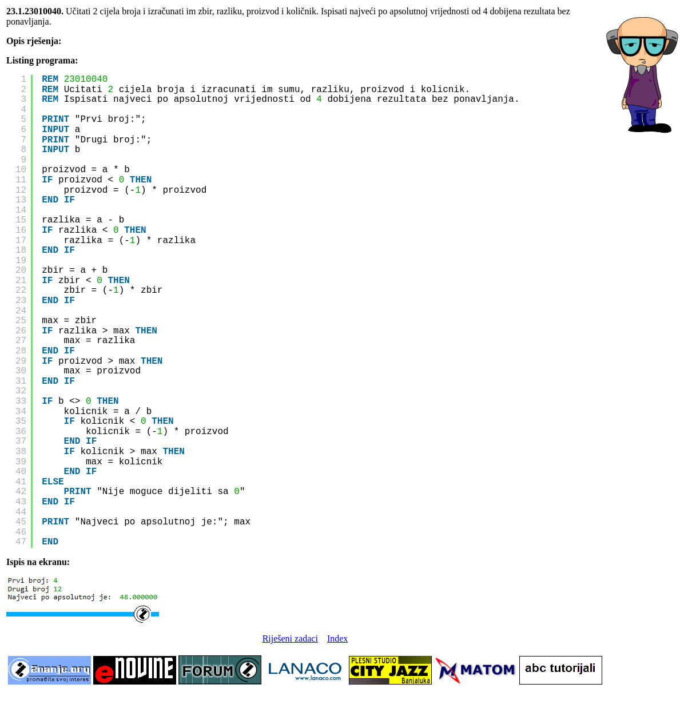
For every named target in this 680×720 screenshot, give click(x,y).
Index (337, 638)
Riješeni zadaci (290, 638)
